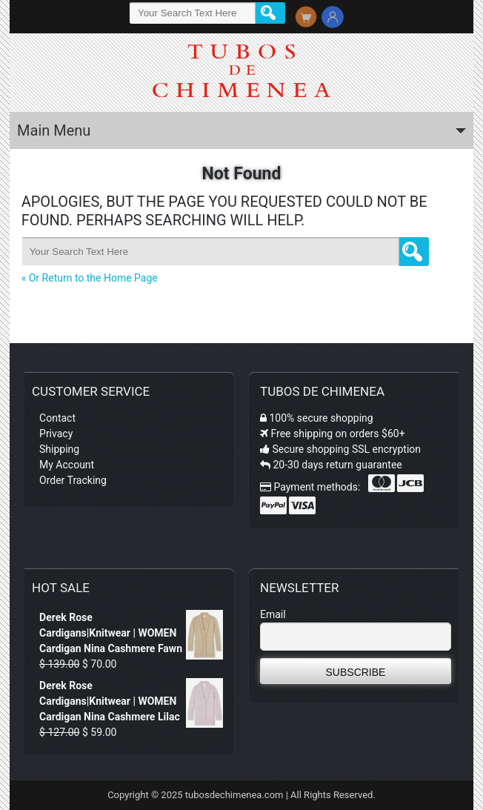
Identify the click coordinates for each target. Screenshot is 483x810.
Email (273, 614)
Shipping (59, 449)
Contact (57, 418)
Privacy (56, 433)
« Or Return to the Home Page (89, 278)
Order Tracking (73, 480)
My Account (66, 465)
